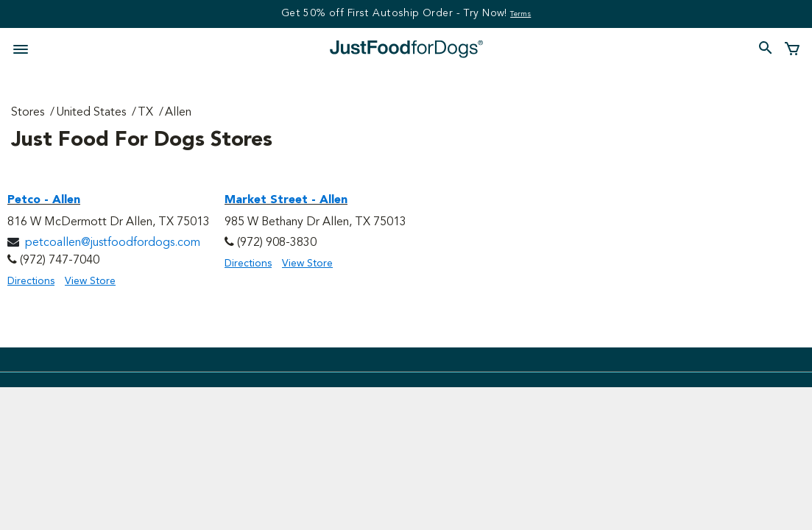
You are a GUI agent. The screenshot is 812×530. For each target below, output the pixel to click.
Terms (520, 14)
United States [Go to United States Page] (91, 113)
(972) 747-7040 (59, 260)
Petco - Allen (43, 200)
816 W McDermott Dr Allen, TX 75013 (108, 222)
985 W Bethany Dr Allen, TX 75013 (315, 222)
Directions (30, 281)
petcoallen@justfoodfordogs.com (112, 243)
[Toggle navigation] (25, 48)
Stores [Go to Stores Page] (27, 113)
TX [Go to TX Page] (145, 113)
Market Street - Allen (286, 200)
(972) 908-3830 (277, 243)
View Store (90, 281)
